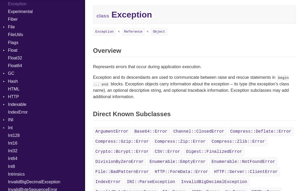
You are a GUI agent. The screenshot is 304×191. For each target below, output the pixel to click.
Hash (13, 81)
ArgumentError (112, 131)
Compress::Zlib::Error (238, 141)
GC (11, 73)
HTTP (13, 96)
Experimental (20, 11)
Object (159, 32)
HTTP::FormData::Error (181, 172)
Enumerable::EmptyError (178, 161)
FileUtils (15, 34)
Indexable (17, 104)
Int (10, 127)
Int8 (11, 166)
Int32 (12, 151)
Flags (13, 42)
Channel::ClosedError (198, 131)
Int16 (12, 143)
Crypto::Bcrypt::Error (122, 151)
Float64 (15, 65)
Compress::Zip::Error (180, 141)
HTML (14, 89)
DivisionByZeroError (119, 161)
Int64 (12, 158)
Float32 (15, 58)
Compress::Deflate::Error (260, 131)
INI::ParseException (151, 182)
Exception (104, 32)
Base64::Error (151, 131)
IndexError (18, 112)
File (11, 27)
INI (10, 120)
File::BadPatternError (122, 172)
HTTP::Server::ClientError (246, 172)
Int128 (14, 135)
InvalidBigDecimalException (34, 182)
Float (12, 50)
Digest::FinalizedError (214, 151)
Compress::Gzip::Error (122, 141)
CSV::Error (167, 151)
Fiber (12, 19)
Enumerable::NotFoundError (243, 161)
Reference (133, 32)
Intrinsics (16, 174)
